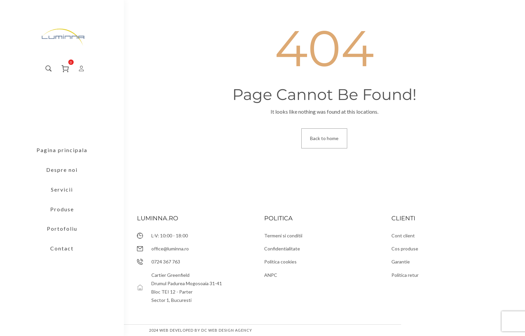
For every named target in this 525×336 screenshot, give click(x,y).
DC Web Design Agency (226, 330)
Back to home (324, 138)
